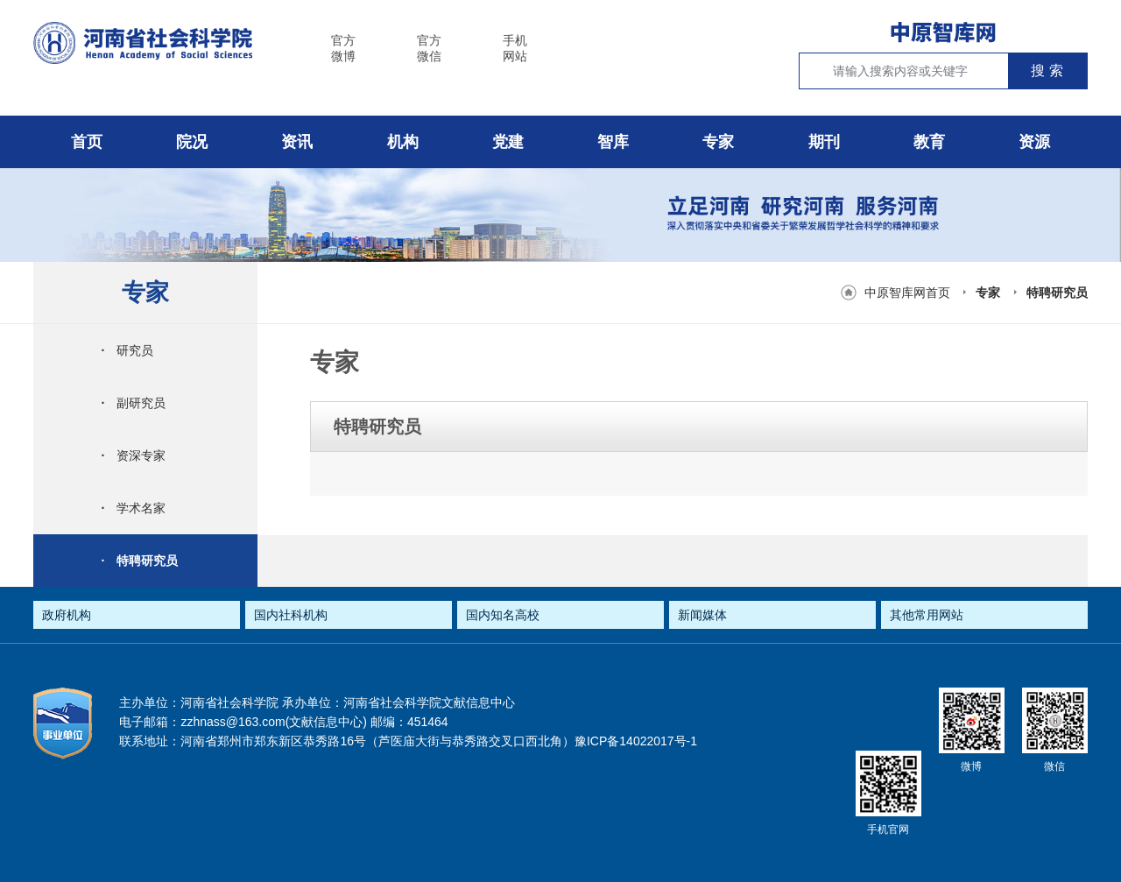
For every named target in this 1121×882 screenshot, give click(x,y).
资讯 (297, 142)
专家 (718, 142)
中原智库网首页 (907, 293)
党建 (508, 142)
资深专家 (133, 455)
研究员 (127, 350)
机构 (403, 142)
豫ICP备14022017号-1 (636, 741)
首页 (86, 142)
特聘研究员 (1057, 293)
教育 (929, 142)
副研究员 (133, 403)
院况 (192, 142)
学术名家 (133, 508)
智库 (613, 142)
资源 (1034, 142)
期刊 (824, 142)
